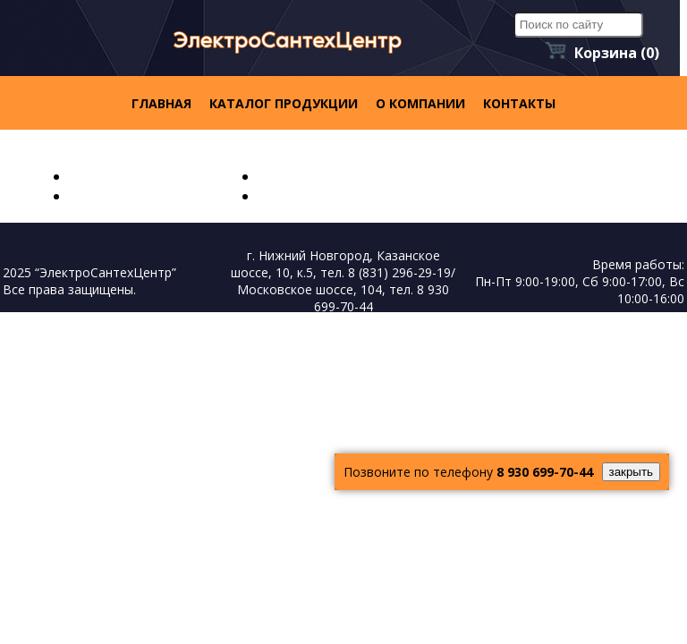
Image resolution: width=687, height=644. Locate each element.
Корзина (616, 53)
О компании (420, 103)
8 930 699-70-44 (544, 471)
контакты (519, 103)
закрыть (631, 472)
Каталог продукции (283, 103)
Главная (161, 103)
